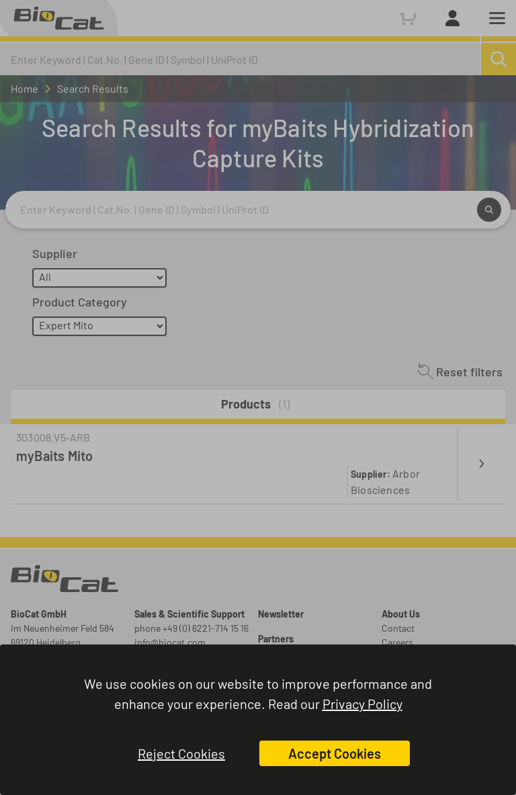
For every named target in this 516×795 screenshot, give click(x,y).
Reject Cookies (181, 753)
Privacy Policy (362, 704)
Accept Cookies (334, 753)
